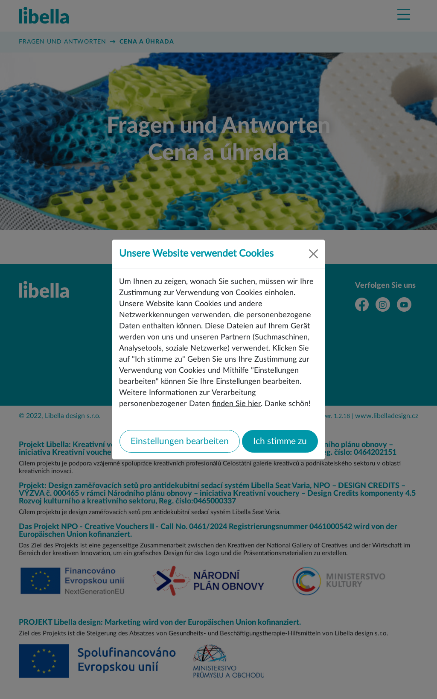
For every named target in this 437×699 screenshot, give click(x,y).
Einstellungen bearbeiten (180, 441)
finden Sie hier (236, 404)
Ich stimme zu (280, 441)
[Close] (313, 254)
